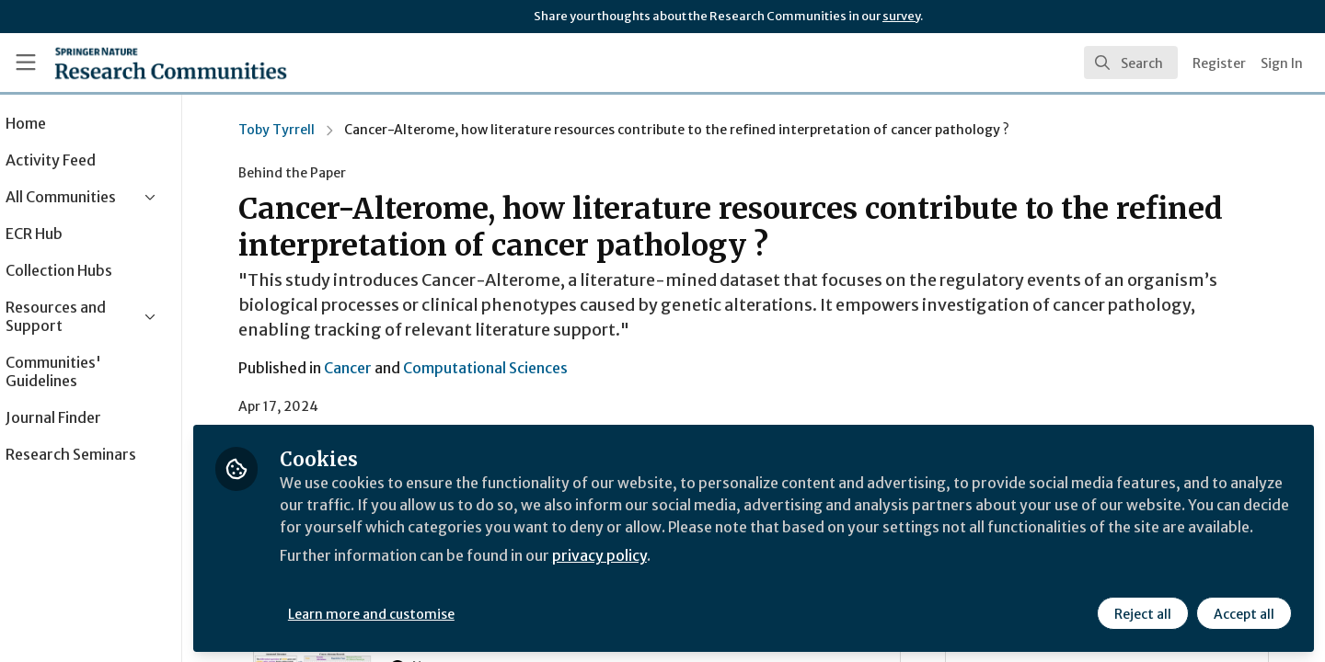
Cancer (374, 368)
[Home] (171, 62)
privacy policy (655, 577)
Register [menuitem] (1219, 63)
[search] (1131, 62)
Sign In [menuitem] (1282, 63)
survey (901, 16)
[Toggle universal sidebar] (26, 62)
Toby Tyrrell (303, 129)
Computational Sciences (512, 368)
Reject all (1142, 613)
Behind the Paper (319, 173)
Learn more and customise (424, 613)
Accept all (1244, 613)
